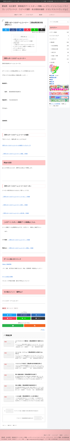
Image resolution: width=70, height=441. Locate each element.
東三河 (60, 52)
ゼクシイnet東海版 (55, 103)
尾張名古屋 (60, 49)
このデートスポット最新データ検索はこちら (24, 46)
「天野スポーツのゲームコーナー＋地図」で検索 (15, 154)
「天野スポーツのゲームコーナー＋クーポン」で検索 (16, 197)
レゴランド (60, 39)
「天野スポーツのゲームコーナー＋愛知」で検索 (20, 248)
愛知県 (60, 42)
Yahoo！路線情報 (6, 264)
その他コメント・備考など (20, 50)
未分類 (60, 62)
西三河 (4, 308)
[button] (68, 22)
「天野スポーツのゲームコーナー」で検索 (19, 240)
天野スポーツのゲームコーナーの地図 (23, 41)
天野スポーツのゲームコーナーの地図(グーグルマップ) (16, 146)
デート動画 (60, 32)
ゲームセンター (10, 308)
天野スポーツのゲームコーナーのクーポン (25, 45)
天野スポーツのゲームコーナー (21, 39)
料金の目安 (16, 43)
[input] (59, 21)
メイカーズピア (60, 36)
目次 (22, 36)
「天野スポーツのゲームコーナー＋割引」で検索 (15, 205)
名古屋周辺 (60, 46)
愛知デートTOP (48, 435)
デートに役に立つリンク (19, 48)
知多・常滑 (60, 56)
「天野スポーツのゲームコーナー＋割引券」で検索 (15, 213)
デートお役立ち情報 (7, 277)
